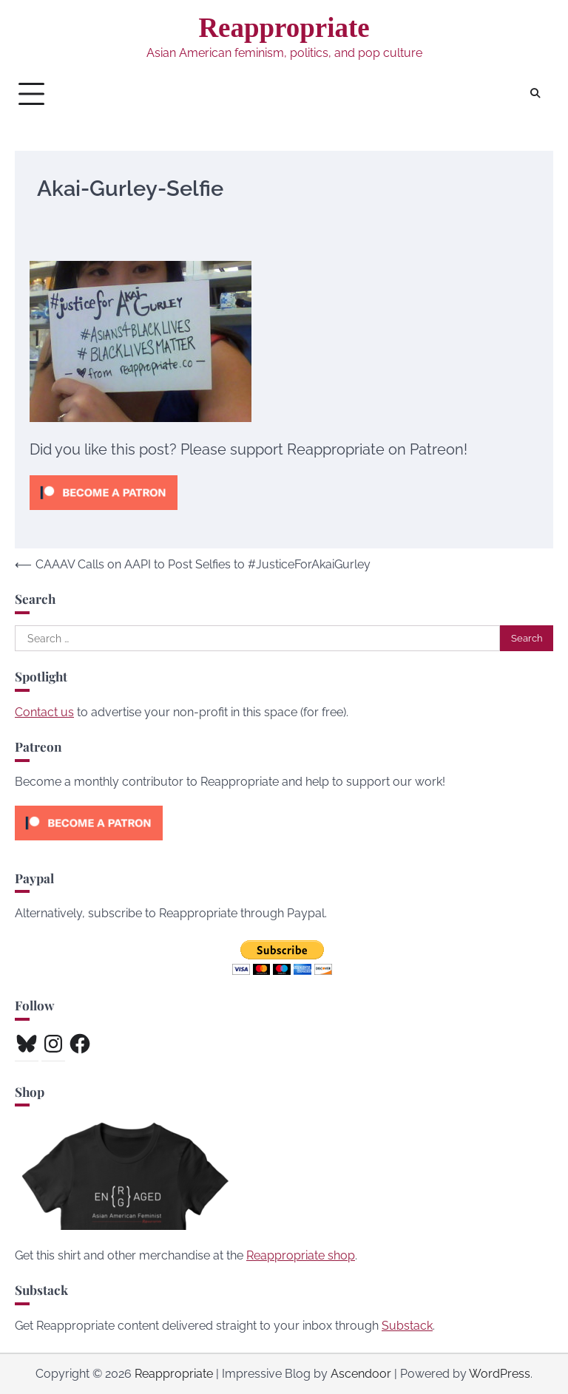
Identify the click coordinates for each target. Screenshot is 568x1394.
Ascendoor (361, 1374)
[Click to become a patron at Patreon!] (104, 513)
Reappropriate (283, 28)
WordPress (499, 1374)
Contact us (44, 712)
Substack (407, 1326)
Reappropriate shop (300, 1255)
